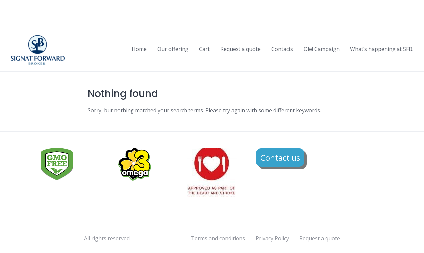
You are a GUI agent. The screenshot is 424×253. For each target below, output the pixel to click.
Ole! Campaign (322, 49)
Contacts (282, 49)
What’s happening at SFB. (381, 49)
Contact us (280, 157)
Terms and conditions (218, 238)
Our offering (172, 49)
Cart (204, 49)
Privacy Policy (272, 238)
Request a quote (240, 49)
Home (139, 49)
